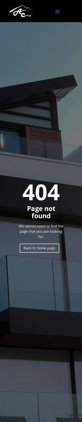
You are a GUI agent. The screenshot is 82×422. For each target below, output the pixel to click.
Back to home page (39, 248)
